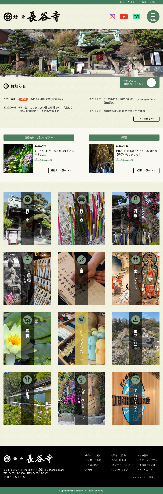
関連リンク (154, 477)
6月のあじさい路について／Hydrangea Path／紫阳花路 (131, 101)
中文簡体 (142, 2)
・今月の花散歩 (91, 465)
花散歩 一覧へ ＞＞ (61, 170)
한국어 (153, 2)
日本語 (120, 2)
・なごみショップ (119, 469)
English (131, 2)
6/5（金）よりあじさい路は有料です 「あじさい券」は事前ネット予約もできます (45, 109)
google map (56, 470)
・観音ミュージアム (147, 460)
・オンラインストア (120, 465)
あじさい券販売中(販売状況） (47, 99)
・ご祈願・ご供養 (92, 460)
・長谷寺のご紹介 (92, 455)
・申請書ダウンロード (148, 465)
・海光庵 (87, 469)
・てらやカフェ (145, 469)
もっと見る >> (146, 119)
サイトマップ (139, 477)
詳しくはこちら (43, 159)
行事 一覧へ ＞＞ (146, 170)
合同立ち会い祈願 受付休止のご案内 (124, 111)
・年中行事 (142, 455)
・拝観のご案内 (118, 455)
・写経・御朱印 (118, 460)
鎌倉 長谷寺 (32, 16)
